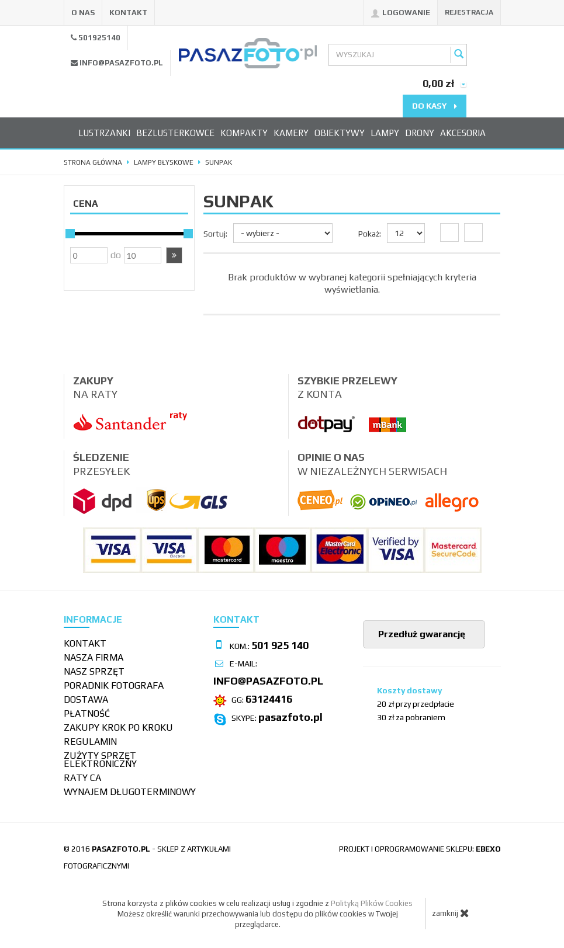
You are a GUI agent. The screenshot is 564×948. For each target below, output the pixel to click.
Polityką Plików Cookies (372, 903)
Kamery (291, 133)
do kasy (434, 105)
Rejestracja (469, 12)
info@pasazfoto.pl (121, 62)
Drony (419, 133)
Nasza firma (93, 657)
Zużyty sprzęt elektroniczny (100, 759)
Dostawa (86, 699)
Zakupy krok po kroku (118, 727)
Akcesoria (463, 133)
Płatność (87, 713)
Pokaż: (369, 233)
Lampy (385, 133)
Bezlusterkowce (175, 133)
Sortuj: (215, 233)
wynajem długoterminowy (130, 791)
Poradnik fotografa (114, 685)
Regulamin (90, 741)
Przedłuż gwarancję (420, 634)
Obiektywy (339, 133)
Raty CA (82, 777)
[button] (174, 255)
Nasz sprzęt (94, 671)
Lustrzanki (104, 133)
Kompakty (244, 133)
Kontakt (128, 12)
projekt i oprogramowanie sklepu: (420, 849)
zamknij (450, 913)
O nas (83, 12)
